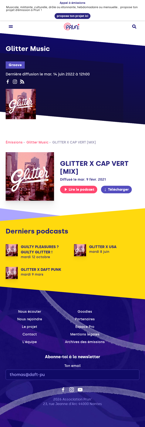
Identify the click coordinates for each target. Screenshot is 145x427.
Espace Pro (84, 327)
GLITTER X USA (102, 246)
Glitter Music (37, 142)
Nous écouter (29, 311)
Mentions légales (84, 334)
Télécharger (116, 189)
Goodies (85, 311)
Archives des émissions (85, 342)
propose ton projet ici (72, 16)
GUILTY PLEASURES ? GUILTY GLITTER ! (40, 249)
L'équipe (29, 342)
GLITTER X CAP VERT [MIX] (74, 142)
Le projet (29, 327)
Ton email (72, 366)
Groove (15, 65)
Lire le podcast (79, 189)
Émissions (14, 142)
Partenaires (85, 319)
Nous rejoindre (29, 319)
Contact (29, 334)
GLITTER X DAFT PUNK (41, 269)
